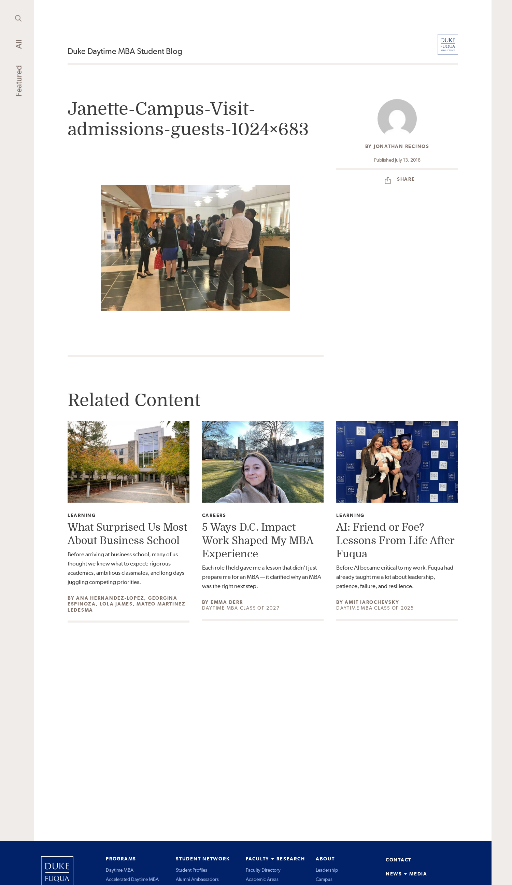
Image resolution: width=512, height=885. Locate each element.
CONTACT (398, 859)
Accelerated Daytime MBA (132, 879)
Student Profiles (191, 870)
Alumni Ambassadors (197, 879)
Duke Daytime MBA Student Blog (125, 51)
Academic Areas (262, 879)
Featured (19, 81)
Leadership (327, 870)
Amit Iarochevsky (372, 602)
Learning (82, 515)
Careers (214, 515)
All (19, 44)
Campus (324, 879)
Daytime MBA (119, 870)
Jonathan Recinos (401, 146)
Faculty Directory (263, 870)
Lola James (116, 604)
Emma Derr (227, 602)
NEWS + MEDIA (406, 873)
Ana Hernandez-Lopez (110, 598)
